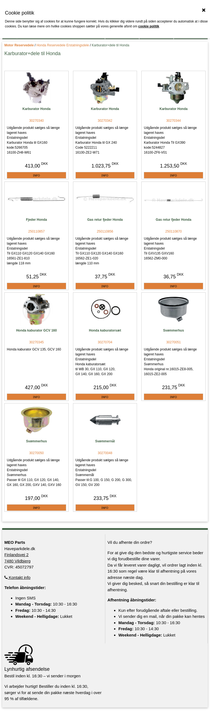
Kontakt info (17, 577)
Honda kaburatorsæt (105, 330)
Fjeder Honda (36, 220)
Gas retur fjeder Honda (105, 220)
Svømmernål (105, 441)
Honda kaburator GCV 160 (36, 330)
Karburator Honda (36, 109)
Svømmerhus (173, 330)
